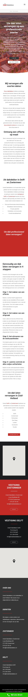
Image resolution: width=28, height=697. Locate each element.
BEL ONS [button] (14, 58)
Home (11, 11)
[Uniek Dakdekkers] (12, 4)
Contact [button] (14, 509)
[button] (24, 4)
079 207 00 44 (7, 645)
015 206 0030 (7, 671)
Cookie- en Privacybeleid (19, 689)
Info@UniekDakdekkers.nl (10, 647)
